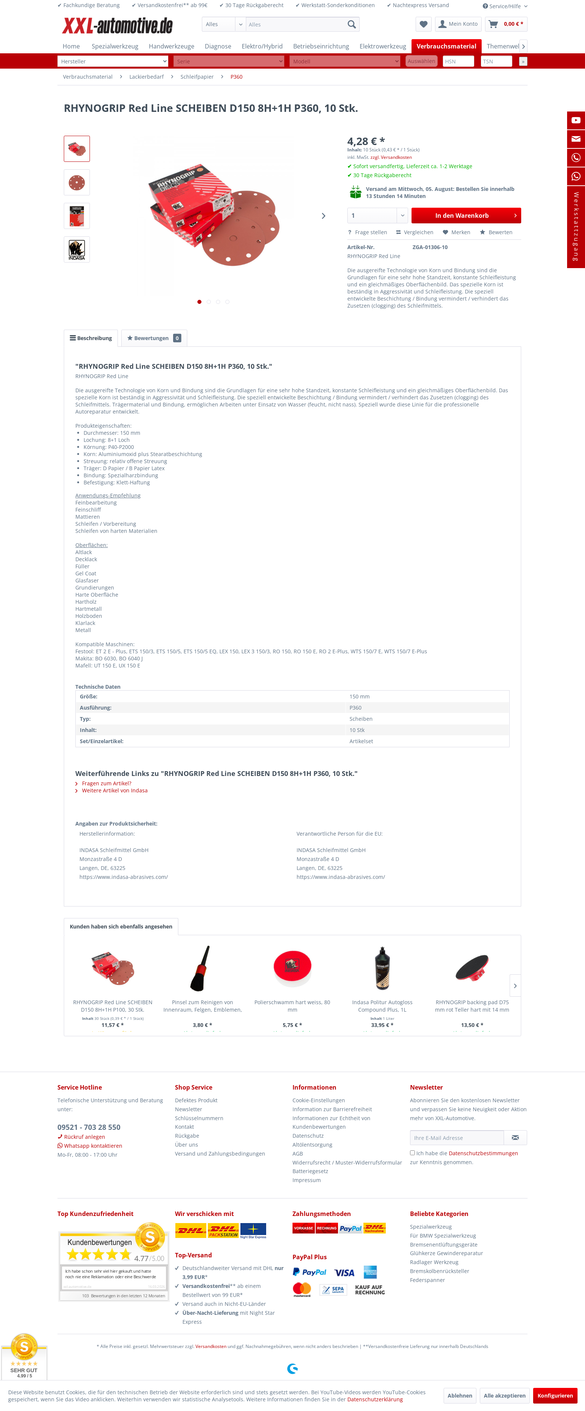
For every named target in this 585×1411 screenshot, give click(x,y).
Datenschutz (308, 1135)
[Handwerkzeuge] (172, 46)
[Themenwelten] (508, 46)
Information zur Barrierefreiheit (332, 1109)
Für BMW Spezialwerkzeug (443, 1235)
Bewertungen (154, 338)
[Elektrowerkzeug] (383, 46)
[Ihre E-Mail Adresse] (457, 1137)
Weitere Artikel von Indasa (111, 790)
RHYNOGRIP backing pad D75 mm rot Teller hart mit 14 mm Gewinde (472, 1006)
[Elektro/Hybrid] (262, 46)
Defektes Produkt (196, 1100)
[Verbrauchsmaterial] (447, 46)
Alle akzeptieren (505, 1395)
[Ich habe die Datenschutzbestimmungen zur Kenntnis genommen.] (412, 1152)
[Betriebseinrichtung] (321, 46)
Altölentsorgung (312, 1144)
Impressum (306, 1180)
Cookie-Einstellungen (318, 1100)
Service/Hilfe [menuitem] (502, 6)
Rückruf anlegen (81, 1136)
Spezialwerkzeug (431, 1226)
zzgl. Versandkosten (391, 157)
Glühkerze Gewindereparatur (446, 1253)
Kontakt (184, 1126)
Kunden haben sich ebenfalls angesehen (121, 926)
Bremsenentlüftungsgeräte (444, 1244)
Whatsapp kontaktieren (89, 1145)
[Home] (71, 46)
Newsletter (188, 1109)
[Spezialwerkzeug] (115, 46)
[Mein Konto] (458, 24)
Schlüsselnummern (199, 1118)
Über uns (186, 1144)
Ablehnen (460, 1395)
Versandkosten (210, 1346)
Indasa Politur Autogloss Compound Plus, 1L (382, 1006)
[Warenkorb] (506, 24)
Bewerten (496, 232)
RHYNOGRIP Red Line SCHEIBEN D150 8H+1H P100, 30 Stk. (113, 1006)
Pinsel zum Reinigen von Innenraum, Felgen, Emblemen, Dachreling (202, 1006)
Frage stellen (368, 232)
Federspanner (427, 1279)
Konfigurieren (555, 1395)
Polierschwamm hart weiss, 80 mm (292, 1006)
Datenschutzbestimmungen (483, 1153)
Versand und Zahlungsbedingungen (220, 1153)
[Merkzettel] (424, 24)
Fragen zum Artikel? (103, 783)
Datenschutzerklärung (375, 1399)
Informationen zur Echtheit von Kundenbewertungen (331, 1123)
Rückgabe (187, 1135)
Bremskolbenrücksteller (439, 1271)
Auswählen (421, 61)
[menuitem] (281, 24)
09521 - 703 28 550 (89, 1127)
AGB (297, 1153)
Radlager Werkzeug (434, 1262)
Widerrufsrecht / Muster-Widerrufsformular (347, 1162)
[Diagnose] (218, 46)
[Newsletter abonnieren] (515, 1137)
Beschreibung (91, 338)
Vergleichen (415, 232)
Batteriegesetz (310, 1171)
